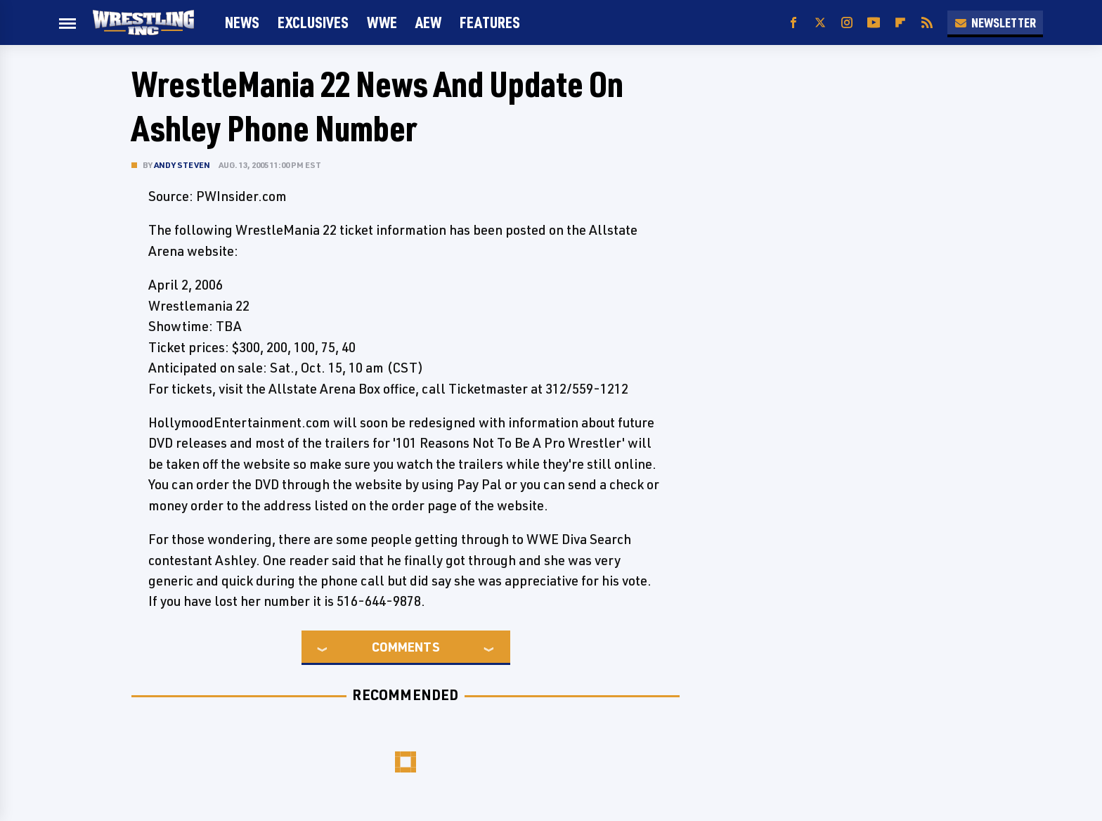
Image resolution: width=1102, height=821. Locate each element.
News (242, 22)
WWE (382, 22)
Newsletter (995, 22)
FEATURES (490, 22)
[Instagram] (847, 23)
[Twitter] (820, 23)
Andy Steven (182, 165)
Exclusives (313, 22)
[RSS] (927, 23)
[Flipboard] (900, 23)
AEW (428, 22)
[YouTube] (873, 23)
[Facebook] (793, 23)
